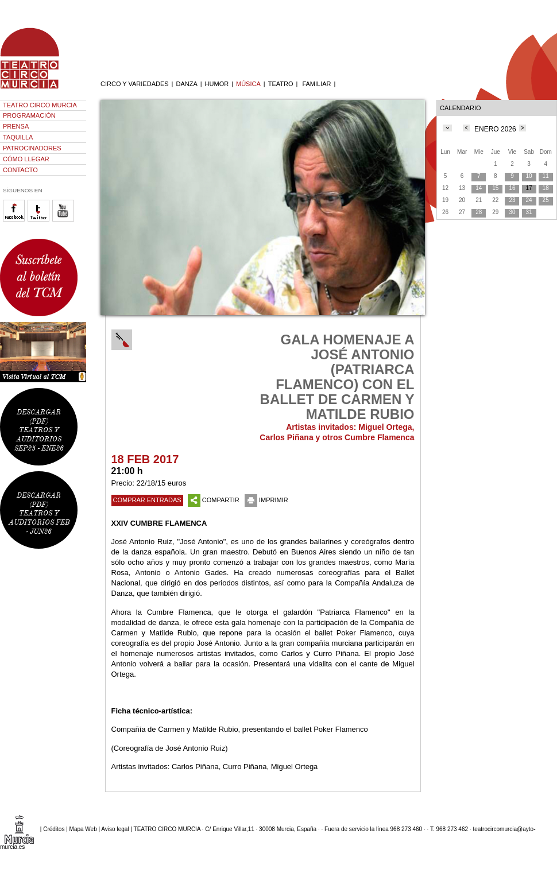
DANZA (186, 83)
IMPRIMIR (266, 499)
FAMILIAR (316, 83)
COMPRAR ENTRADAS (147, 499)
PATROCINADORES (32, 148)
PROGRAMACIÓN (29, 115)
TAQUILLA (18, 137)
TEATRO (280, 83)
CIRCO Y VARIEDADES (134, 83)
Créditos (53, 829)
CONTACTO (20, 169)
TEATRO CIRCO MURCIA (40, 105)
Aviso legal (115, 829)
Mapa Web (83, 829)
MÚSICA (248, 83)
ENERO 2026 (495, 129)
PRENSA (16, 126)
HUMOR (217, 83)
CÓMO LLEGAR (26, 159)
